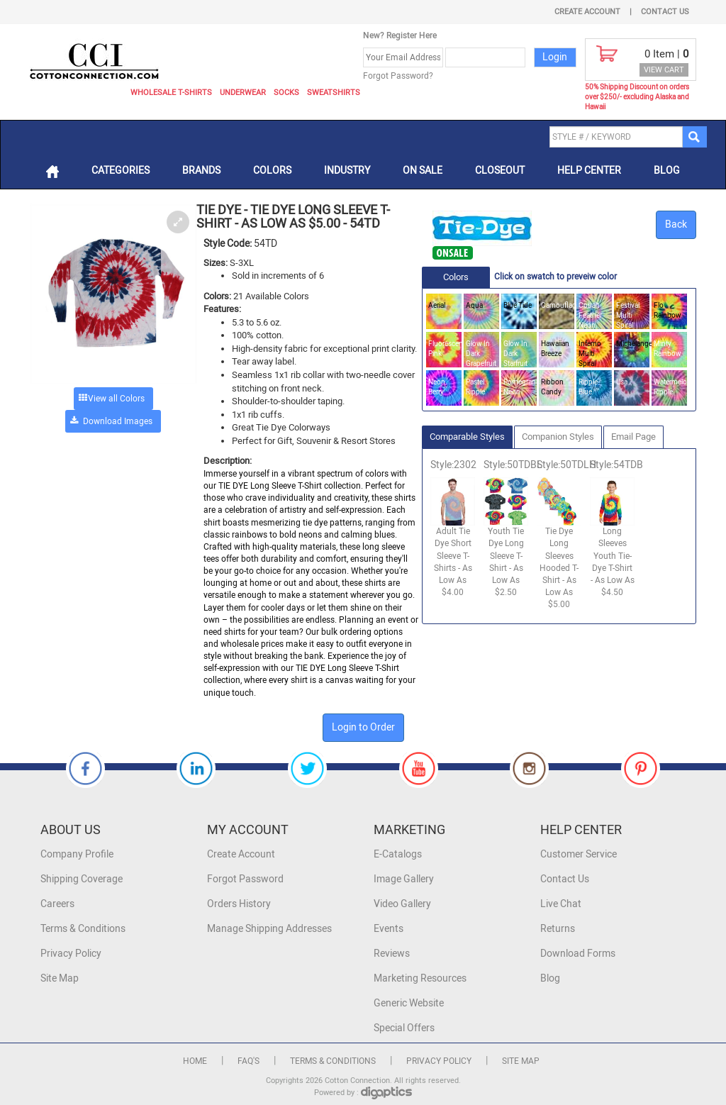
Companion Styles (558, 436)
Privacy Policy (70, 954)
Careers (57, 904)
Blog (667, 171)
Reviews (392, 954)
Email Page (633, 436)
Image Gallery (404, 879)
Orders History (239, 904)
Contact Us (665, 11)
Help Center (589, 171)
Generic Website (409, 1003)
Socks (286, 92)
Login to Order (363, 727)
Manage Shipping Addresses (269, 929)
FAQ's (248, 1061)
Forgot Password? (398, 76)
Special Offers (404, 1028)
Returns (557, 929)
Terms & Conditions (82, 929)
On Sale (422, 171)
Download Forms (577, 954)
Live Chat (560, 904)
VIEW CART (664, 69)
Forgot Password (245, 879)
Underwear (243, 92)
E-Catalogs (398, 854)
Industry (347, 171)
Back (676, 224)
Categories (120, 171)
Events (388, 929)
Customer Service (578, 854)
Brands (201, 171)
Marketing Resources (420, 978)
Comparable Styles (467, 436)
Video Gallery (402, 904)
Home (195, 1061)
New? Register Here (400, 35)
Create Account (587, 11)
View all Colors (116, 399)
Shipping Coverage (81, 879)
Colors (272, 171)
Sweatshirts (333, 92)
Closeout (500, 171)
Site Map (59, 978)
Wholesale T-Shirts (171, 92)
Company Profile (76, 854)
